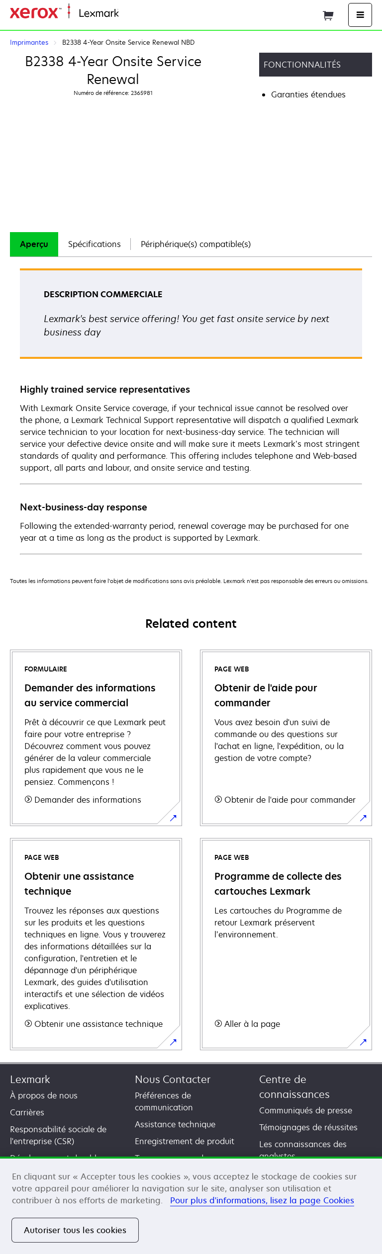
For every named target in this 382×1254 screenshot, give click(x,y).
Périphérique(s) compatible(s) (196, 244)
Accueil (130, 13)
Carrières (27, 1112)
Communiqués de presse (305, 1110)
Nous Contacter (172, 1079)
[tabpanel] (191, 411)
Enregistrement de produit (184, 1141)
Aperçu (34, 244)
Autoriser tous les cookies (75, 1230)
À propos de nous (44, 1095)
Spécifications (94, 244)
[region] (191, 1205)
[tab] (34, 244)
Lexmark (30, 1079)
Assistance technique (175, 1124)
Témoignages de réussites (308, 1127)
